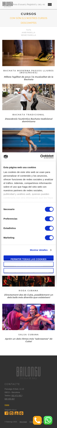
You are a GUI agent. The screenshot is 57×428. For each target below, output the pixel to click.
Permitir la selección (28, 265)
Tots (28, 30)
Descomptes (28, 23)
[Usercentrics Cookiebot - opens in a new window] (41, 157)
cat (39, 4)
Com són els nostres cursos (28, 18)
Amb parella (28, 32)
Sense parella (28, 35)
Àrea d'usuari (19, 4)
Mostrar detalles (39, 250)
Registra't (31, 4)
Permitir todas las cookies (29, 259)
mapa (7, 405)
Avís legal (23, 422)
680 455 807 (10, 399)
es (44, 4)
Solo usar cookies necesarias (28, 272)
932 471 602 (16, 396)
